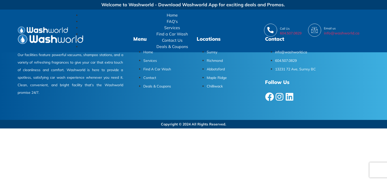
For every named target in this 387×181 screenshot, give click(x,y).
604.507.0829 (291, 33)
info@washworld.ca (341, 33)
